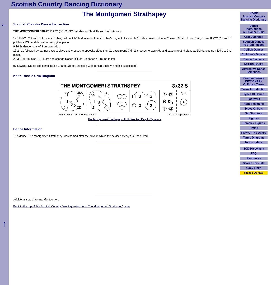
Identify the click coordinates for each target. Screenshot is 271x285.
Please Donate (253, 172)
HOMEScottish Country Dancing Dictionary (253, 16)
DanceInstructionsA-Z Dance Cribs (253, 28)
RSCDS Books (253, 64)
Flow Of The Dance (253, 132)
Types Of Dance (253, 94)
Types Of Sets (254, 108)
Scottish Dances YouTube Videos (253, 43)
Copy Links (253, 167)
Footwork (253, 98)
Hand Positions (254, 103)
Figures (254, 118)
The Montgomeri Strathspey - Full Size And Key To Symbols (124, 119)
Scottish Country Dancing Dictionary (66, 4)
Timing (253, 127)
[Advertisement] (124, 168)
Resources (254, 158)
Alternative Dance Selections (253, 70)
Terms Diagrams (253, 137)
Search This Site (254, 163)
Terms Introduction (253, 89)
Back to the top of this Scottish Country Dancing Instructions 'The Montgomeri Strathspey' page (71, 206)
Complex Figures (253, 123)
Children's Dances (254, 54)
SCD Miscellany (253, 148)
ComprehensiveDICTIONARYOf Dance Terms (253, 81)
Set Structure (253, 113)
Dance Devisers (253, 59)
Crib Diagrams (253, 36)
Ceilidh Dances (254, 49)
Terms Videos (254, 142)
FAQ (254, 153)
